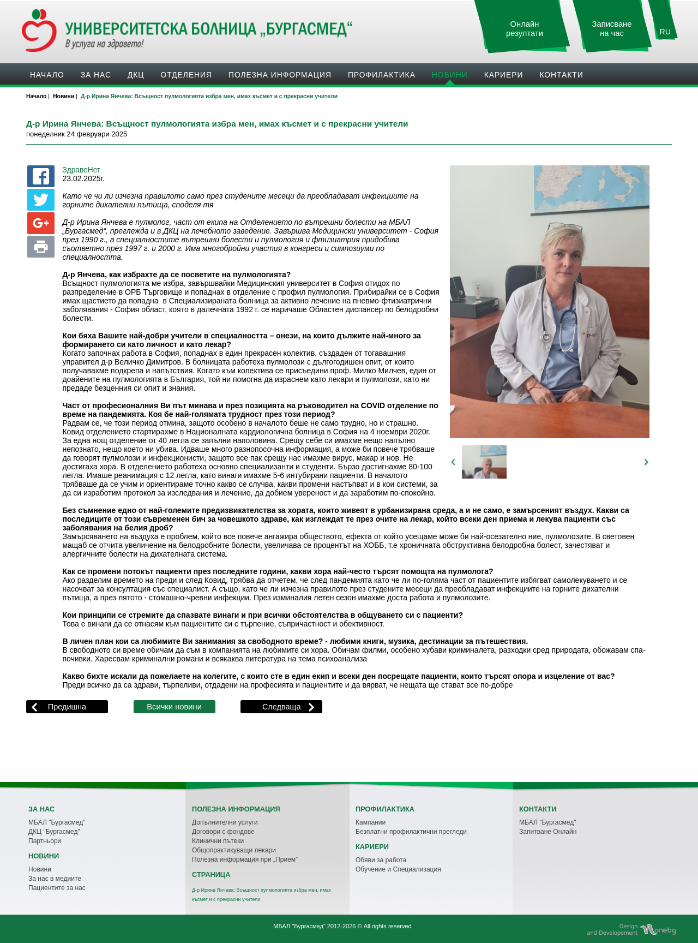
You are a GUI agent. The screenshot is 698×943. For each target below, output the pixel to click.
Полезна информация (280, 74)
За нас (96, 74)
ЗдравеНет (81, 170)
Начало (47, 74)
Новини (450, 74)
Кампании (371, 822)
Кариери (504, 74)
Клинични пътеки (218, 841)
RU (665, 31)
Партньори (44, 841)
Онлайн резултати (524, 29)
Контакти (561, 74)
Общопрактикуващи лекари (234, 850)
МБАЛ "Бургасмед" (56, 822)
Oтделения (186, 74)
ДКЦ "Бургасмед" (54, 831)
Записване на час (612, 29)
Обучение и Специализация (398, 869)
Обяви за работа (381, 860)
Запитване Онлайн (547, 831)
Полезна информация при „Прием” (245, 859)
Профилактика (382, 74)
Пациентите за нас (57, 888)
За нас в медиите (54, 878)
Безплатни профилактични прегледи (411, 831)
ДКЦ (136, 74)
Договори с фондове (223, 831)
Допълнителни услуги (225, 822)
